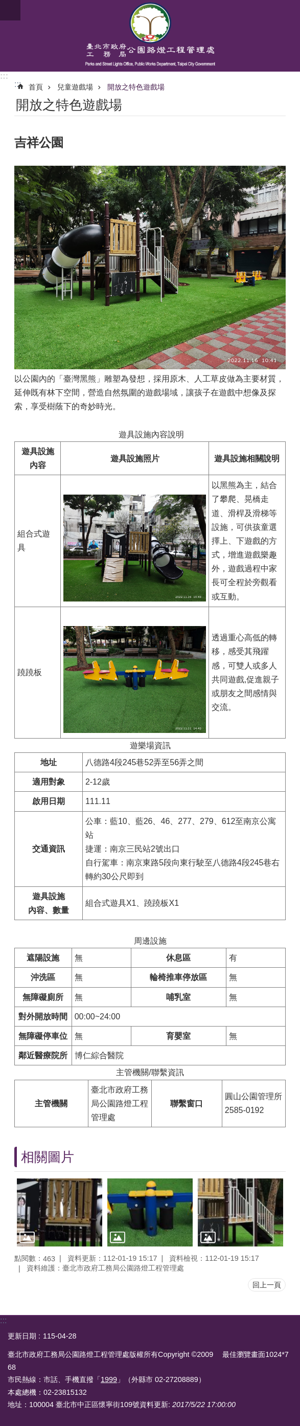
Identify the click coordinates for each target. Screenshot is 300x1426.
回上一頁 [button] (266, 1285)
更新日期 (22, 1336)
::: (4, 76)
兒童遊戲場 (75, 87)
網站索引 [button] (10, 10)
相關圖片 (47, 1157)
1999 (109, 1379)
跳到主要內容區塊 (5, 5)
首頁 (36, 87)
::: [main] (17, 84)
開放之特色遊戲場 (136, 87)
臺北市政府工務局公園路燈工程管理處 (150, 36)
